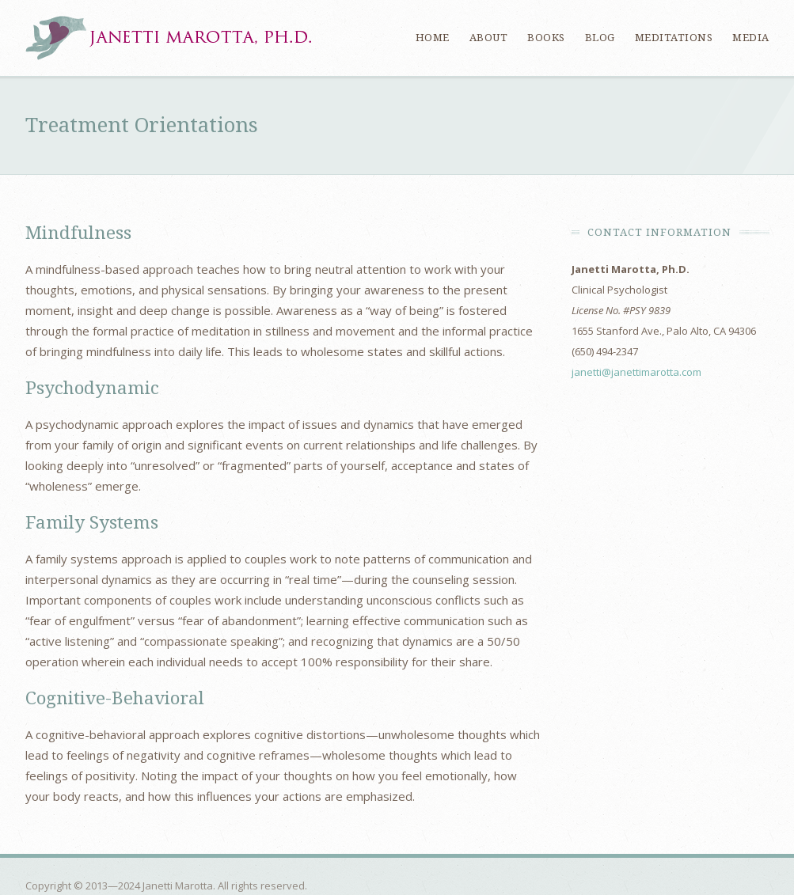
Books (546, 38)
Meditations (674, 38)
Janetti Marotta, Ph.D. (168, 38)
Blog (600, 38)
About (488, 38)
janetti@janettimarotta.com (636, 372)
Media (750, 38)
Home (433, 38)
